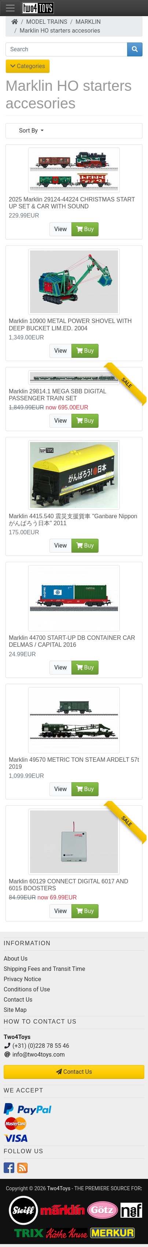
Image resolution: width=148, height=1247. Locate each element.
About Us (15, 958)
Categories (27, 66)
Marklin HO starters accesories (60, 30)
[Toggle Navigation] (10, 8)
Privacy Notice (22, 979)
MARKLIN (88, 21)
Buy (85, 229)
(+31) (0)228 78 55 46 (40, 1045)
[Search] (66, 49)
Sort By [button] (29, 130)
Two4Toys (58, 1188)
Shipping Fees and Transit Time (44, 968)
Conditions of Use (27, 989)
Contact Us (18, 999)
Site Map (15, 1009)
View (60, 229)
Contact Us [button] (74, 1071)
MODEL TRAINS (46, 21)
